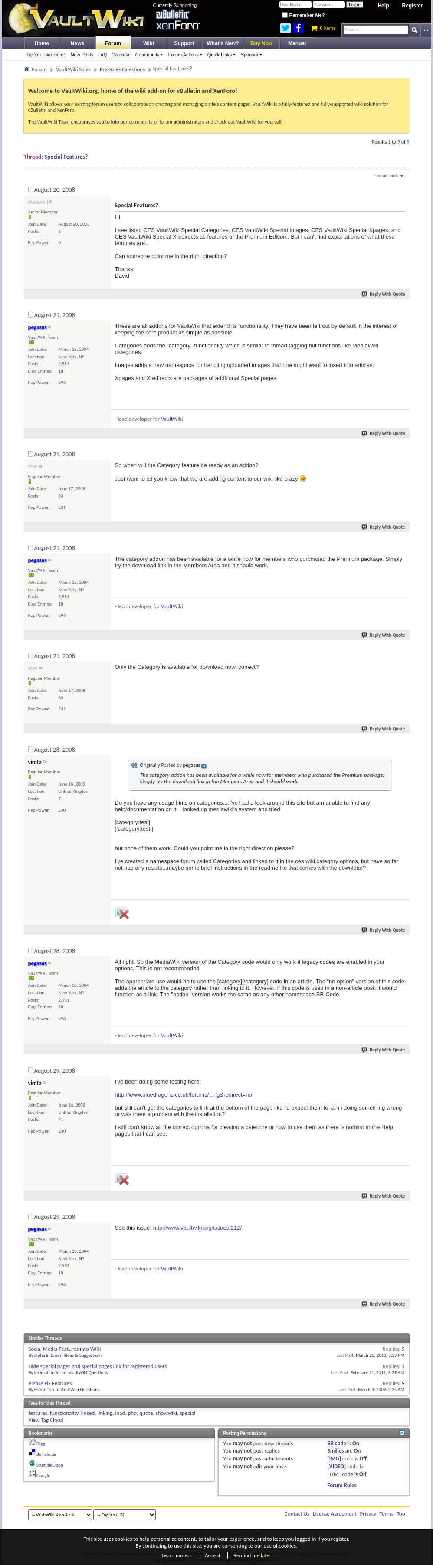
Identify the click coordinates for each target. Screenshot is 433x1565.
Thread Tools (388, 176)
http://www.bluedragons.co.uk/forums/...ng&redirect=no (183, 1094)
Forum (113, 43)
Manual (297, 43)
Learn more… (177, 1555)
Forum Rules (342, 1485)
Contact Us (297, 1513)
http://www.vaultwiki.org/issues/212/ (197, 1227)
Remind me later (252, 1555)
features (38, 1413)
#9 (402, 1215)
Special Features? (66, 156)
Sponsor (253, 54)
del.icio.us (46, 1454)
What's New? (223, 43)
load (120, 1413)
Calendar (121, 54)
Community (150, 54)
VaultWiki (172, 419)
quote (146, 1413)
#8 (402, 1069)
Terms (387, 1513)
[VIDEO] (337, 1466)
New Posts (82, 54)
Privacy (368, 1513)
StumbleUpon (49, 1465)
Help (383, 6)
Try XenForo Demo (46, 54)
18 (61, 371)
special (187, 1413)
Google (43, 1475)
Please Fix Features (50, 1383)
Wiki (148, 43)
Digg (40, 1444)
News (77, 43)
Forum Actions (186, 54)
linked (88, 1413)
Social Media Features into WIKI (65, 1349)
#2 (402, 314)
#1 (402, 188)
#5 (402, 655)
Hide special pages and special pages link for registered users (98, 1366)
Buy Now (261, 43)
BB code (337, 1443)
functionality (64, 1413)
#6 (402, 748)
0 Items (323, 28)
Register (412, 6)
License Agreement (335, 1513)
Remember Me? (303, 15)
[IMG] (334, 1458)
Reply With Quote (383, 294)
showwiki (166, 1413)
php (132, 1413)
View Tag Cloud (46, 1420)
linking (105, 1413)
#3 (402, 453)
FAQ (102, 54)
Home (42, 43)
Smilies (336, 1450)
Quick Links (223, 54)
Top (401, 1513)
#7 (402, 949)
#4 (402, 546)
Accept (212, 1555)
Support (184, 43)
